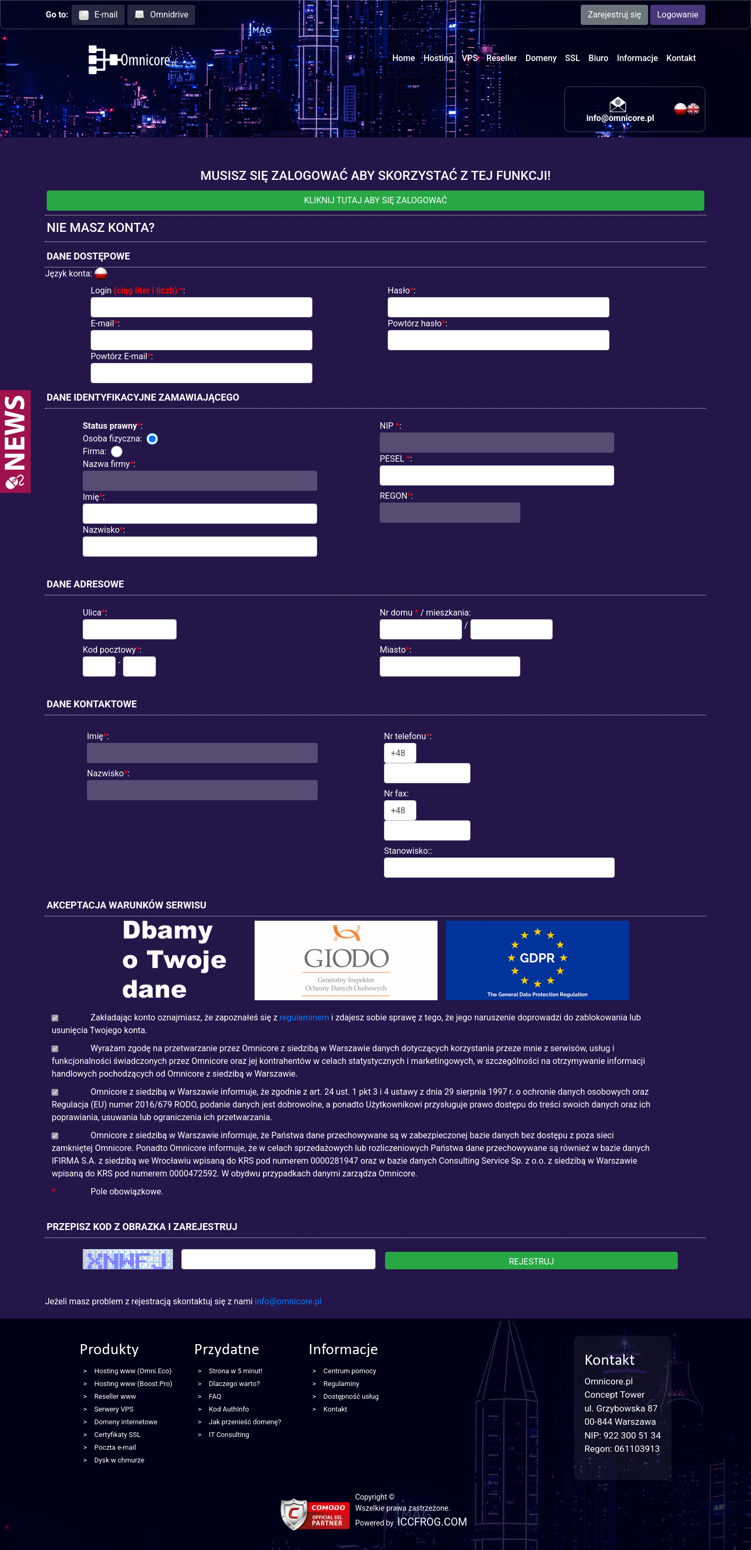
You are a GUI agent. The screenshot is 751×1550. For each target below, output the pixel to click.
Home (403, 58)
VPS (470, 58)
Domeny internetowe (126, 1422)
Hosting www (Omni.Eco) (133, 1371)
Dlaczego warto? (234, 1384)
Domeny (541, 58)
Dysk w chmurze (119, 1460)
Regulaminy (342, 1384)
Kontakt (681, 58)
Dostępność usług (351, 1396)
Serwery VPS (114, 1409)
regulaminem (304, 1017)
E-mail (98, 15)
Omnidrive (161, 15)
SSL (572, 58)
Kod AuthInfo (229, 1409)
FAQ (215, 1396)
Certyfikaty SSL (117, 1435)
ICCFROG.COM (432, 1522)
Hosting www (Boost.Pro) (133, 1384)
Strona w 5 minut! (236, 1371)
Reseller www (115, 1396)
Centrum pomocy (350, 1371)
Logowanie (677, 15)
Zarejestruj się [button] (614, 15)
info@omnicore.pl (620, 118)
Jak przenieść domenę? (245, 1422)
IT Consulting (229, 1435)
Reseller (501, 58)
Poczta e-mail (115, 1447)
